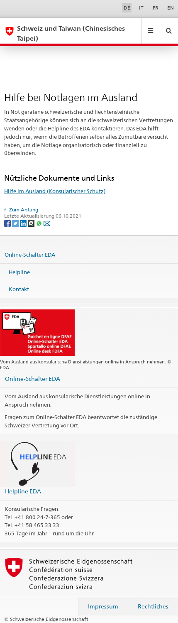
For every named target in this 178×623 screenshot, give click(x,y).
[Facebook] (8, 223)
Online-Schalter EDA (30, 254)
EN (170, 8)
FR (155, 8)
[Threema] (32, 223)
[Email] (47, 223)
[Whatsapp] (40, 223)
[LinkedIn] (24, 223)
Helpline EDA (23, 491)
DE (127, 8)
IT (141, 8)
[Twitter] (16, 223)
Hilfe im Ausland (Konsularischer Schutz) (54, 191)
